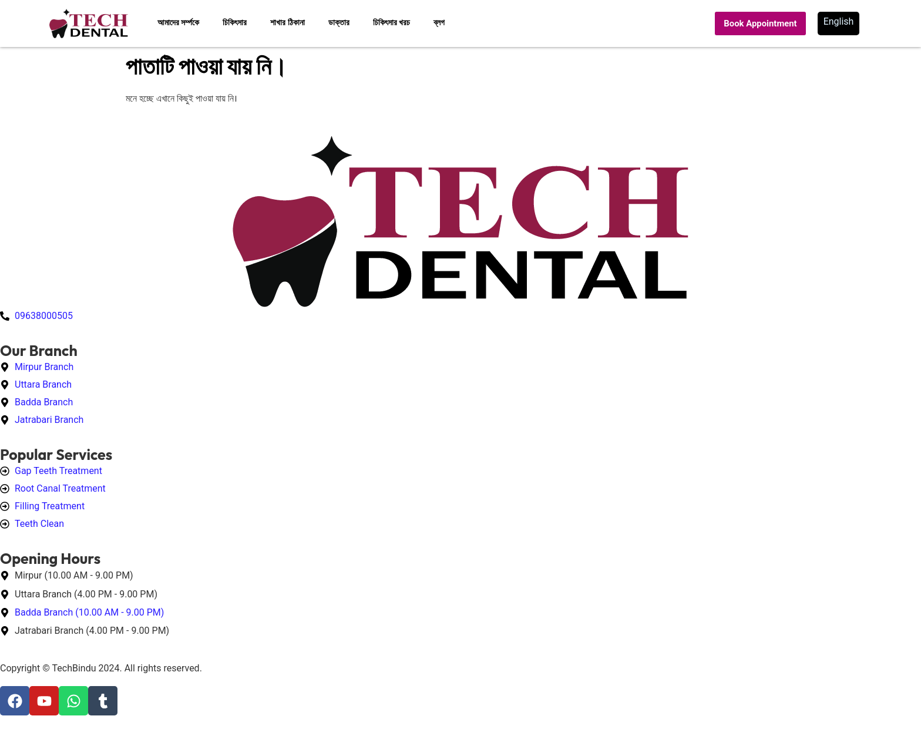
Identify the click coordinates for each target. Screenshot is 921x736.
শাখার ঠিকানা (287, 22)
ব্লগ (439, 22)
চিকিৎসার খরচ (391, 22)
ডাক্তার (338, 22)
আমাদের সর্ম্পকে (178, 22)
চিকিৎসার (235, 22)
